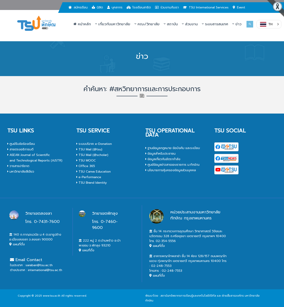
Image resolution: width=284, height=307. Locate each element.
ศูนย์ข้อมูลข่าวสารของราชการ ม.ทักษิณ (172, 164)
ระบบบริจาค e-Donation (94, 144)
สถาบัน (171, 24)
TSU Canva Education (93, 171)
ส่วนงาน (190, 24)
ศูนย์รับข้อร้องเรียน (21, 144)
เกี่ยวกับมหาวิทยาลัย (112, 24)
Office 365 (85, 166)
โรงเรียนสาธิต (139, 7)
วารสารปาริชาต (18, 166)
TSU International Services (206, 7)
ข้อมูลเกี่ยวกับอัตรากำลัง (162, 159)
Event (239, 7)
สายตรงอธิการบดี (20, 149)
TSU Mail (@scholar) (92, 155)
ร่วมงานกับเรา (167, 7)
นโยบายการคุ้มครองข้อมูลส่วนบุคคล (170, 170)
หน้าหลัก (82, 24)
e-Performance (88, 177)
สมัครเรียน (78, 7)
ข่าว (236, 24)
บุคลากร (114, 7)
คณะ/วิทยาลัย (147, 24)
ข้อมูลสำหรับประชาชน (160, 153)
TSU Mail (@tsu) (89, 149)
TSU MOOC (86, 160)
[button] (269, 24)
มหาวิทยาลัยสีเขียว (20, 171)
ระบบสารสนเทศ (215, 24)
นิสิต (97, 7)
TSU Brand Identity (91, 182)
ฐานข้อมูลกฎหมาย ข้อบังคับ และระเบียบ (172, 148)
